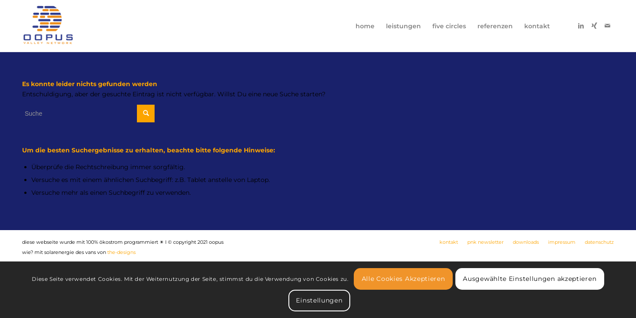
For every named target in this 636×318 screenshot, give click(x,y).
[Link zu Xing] (594, 25)
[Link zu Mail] (607, 25)
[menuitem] (365, 26)
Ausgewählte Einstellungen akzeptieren (529, 279)
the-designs (121, 252)
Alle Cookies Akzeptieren (403, 279)
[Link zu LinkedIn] (580, 25)
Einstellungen (319, 300)
